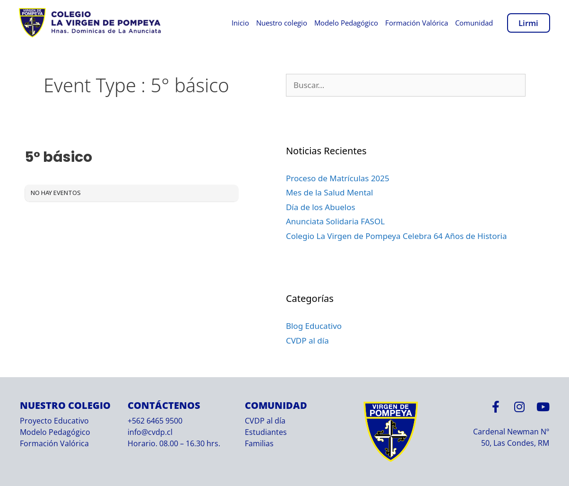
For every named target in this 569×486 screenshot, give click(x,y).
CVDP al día (307, 340)
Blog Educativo (314, 325)
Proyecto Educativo (54, 420)
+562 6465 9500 (155, 420)
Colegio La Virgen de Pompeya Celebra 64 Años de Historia (396, 235)
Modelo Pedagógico (346, 22)
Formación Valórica (416, 22)
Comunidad (474, 22)
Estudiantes (266, 432)
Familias (259, 443)
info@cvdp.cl (150, 432)
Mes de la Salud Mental (329, 192)
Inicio (240, 22)
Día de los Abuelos (320, 207)
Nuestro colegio (281, 22)
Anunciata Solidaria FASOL (335, 221)
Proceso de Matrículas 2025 (337, 178)
